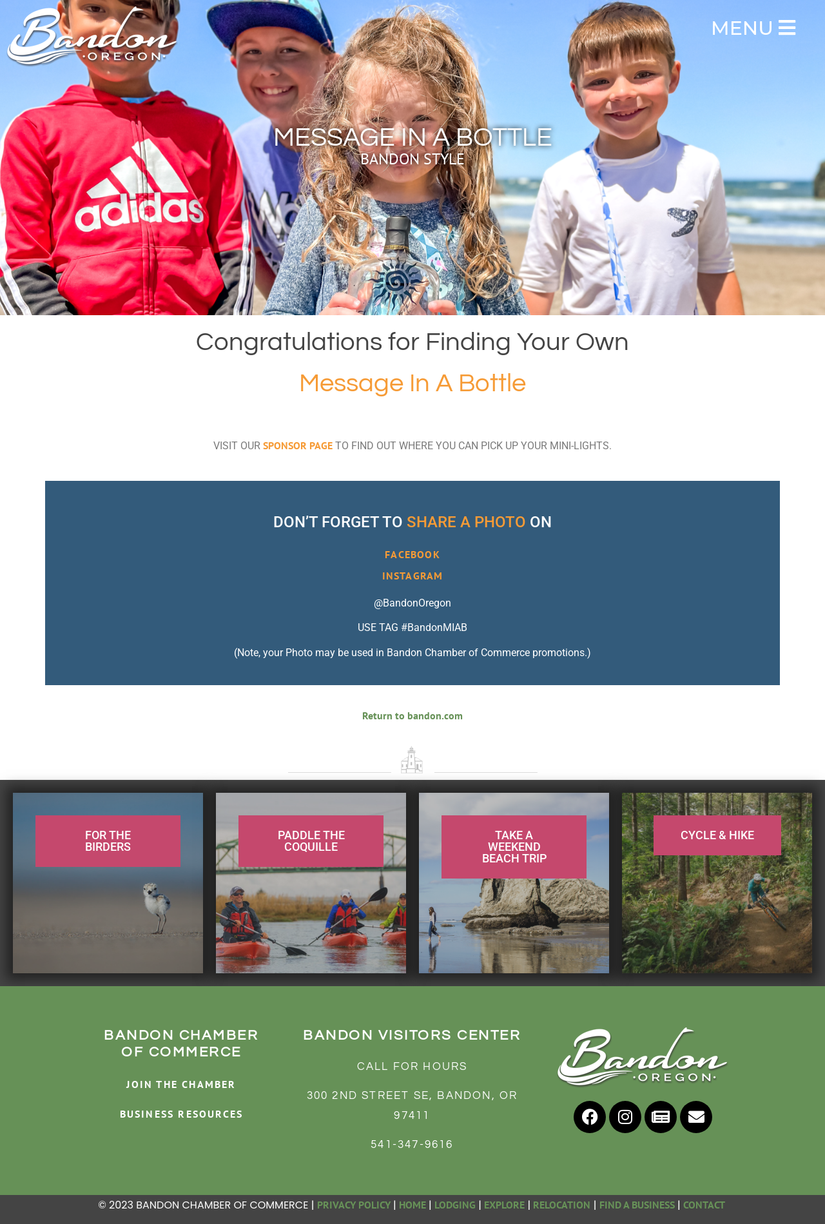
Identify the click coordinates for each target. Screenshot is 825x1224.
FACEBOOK (412, 554)
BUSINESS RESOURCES (182, 1113)
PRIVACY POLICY (354, 1204)
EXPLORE (504, 1204)
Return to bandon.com (412, 715)
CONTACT (705, 1204)
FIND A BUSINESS (637, 1204)
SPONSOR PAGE (298, 445)
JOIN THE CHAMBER (181, 1084)
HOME (412, 1204)
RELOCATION (561, 1204)
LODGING (455, 1204)
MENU (753, 28)
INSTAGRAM (412, 575)
